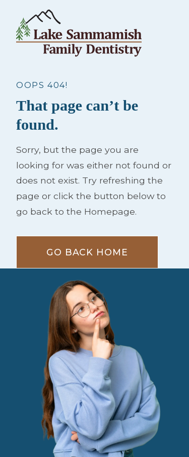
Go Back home (87, 252)
